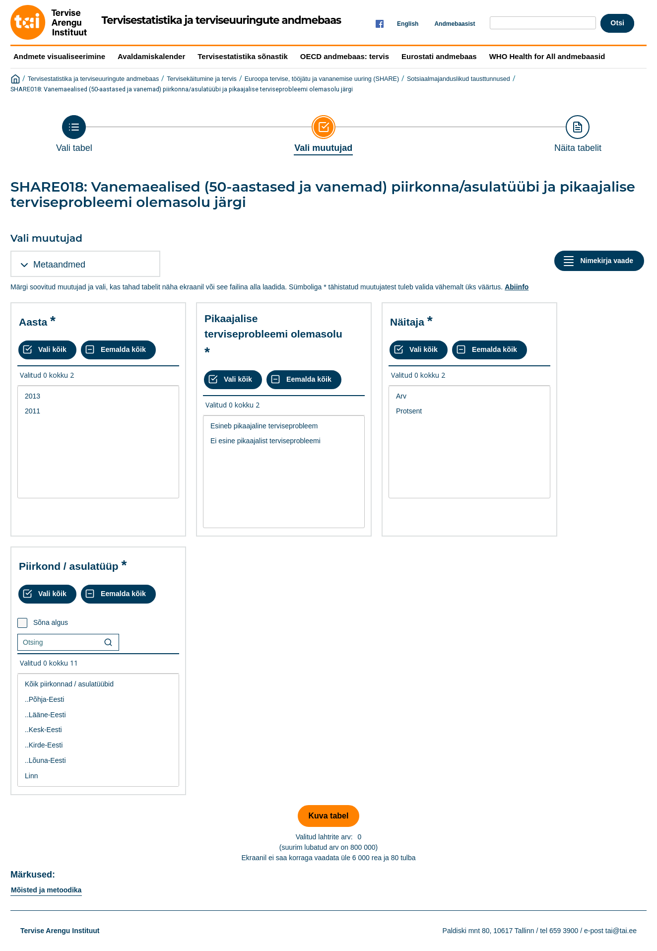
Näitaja (407, 322)
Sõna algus (50, 622)
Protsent (469, 411)
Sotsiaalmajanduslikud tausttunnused (458, 78)
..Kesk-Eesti (98, 730)
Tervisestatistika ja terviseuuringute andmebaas (93, 78)
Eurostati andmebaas (439, 56)
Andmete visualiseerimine (59, 56)
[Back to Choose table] (74, 134)
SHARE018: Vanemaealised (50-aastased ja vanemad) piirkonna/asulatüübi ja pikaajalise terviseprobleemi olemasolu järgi (181, 89)
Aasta (33, 322)
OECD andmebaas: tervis (344, 56)
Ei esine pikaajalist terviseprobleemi (284, 441)
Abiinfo (516, 287)
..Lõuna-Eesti (98, 760)
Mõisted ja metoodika (46, 890)
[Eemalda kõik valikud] (118, 350)
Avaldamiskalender (151, 56)
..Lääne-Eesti (98, 715)
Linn (98, 776)
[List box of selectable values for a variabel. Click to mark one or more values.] (98, 442)
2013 (98, 396)
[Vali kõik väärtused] (47, 350)
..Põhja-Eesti (98, 699)
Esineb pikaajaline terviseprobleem (284, 426)
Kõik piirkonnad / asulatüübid (98, 684)
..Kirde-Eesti (98, 745)
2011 (98, 411)
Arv (469, 396)
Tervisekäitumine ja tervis (202, 78)
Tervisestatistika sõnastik (242, 56)
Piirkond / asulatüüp (69, 566)
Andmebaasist (454, 23)
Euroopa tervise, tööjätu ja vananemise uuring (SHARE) (322, 78)
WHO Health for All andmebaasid (547, 56)
